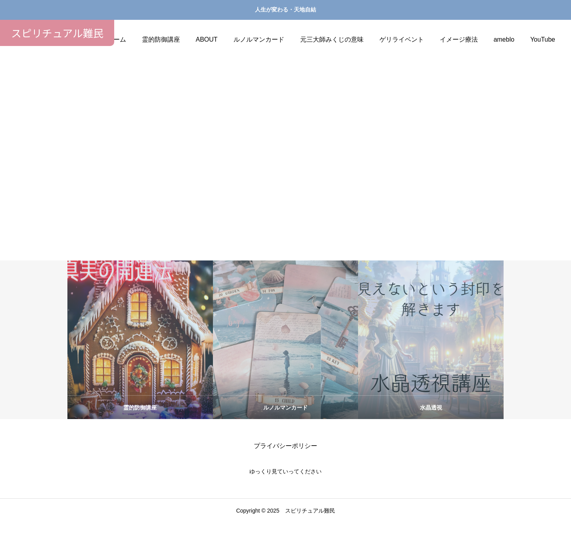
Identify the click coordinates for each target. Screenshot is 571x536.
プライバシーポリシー (285, 459)
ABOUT (207, 39)
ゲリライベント (401, 39)
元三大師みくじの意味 (332, 39)
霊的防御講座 (161, 39)
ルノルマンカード (259, 39)
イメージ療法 (459, 39)
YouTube (542, 39)
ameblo (504, 39)
